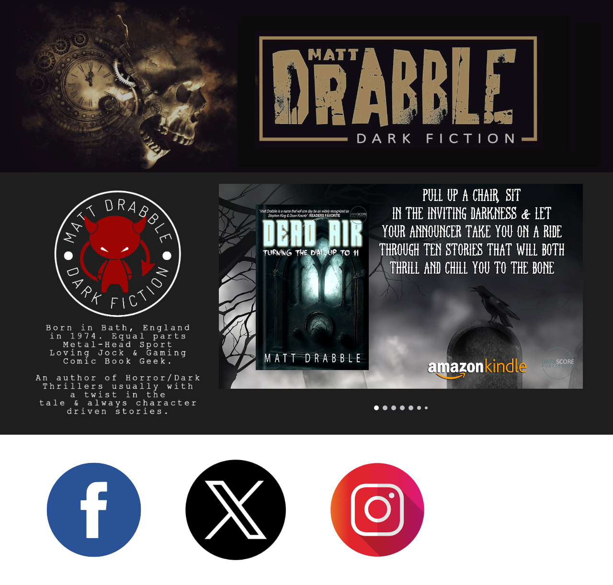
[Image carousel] (401, 297)
